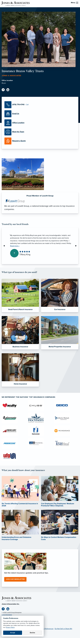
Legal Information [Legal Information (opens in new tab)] (7, 615)
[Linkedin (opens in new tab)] (8, 90)
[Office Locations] (40, 122)
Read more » (14, 246)
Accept (12, 633)
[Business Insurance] (20, 332)
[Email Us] (40, 113)
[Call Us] (40, 104)
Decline (32, 633)
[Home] (16, 599)
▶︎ (76, 246)
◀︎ (4, 246)
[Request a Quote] (40, 141)
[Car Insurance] (59, 295)
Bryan (4, 83)
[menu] (77, 3)
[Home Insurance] (20, 370)
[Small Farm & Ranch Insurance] (20, 295)
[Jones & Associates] (15, 3)
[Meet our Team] (40, 131)
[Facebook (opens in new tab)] (4, 90)
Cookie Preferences (46, 629)
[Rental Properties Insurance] (59, 332)
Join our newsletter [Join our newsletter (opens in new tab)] (15, 579)
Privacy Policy (10, 627)
